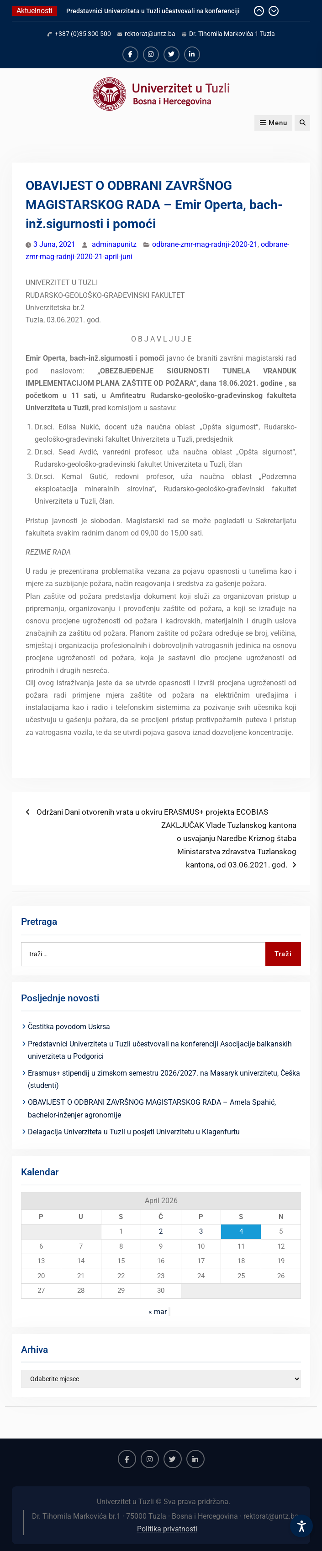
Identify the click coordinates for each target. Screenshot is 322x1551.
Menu (273, 123)
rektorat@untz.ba (150, 33)
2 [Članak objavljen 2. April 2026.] (161, 1231)
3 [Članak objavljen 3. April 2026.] (201, 1231)
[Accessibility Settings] (301, 1526)
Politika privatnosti (167, 1529)
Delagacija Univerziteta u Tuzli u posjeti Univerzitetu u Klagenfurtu (134, 1132)
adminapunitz (114, 244)
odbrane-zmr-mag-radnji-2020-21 (205, 244)
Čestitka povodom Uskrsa (69, 1026)
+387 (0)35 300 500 (83, 33)
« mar (157, 1311)
